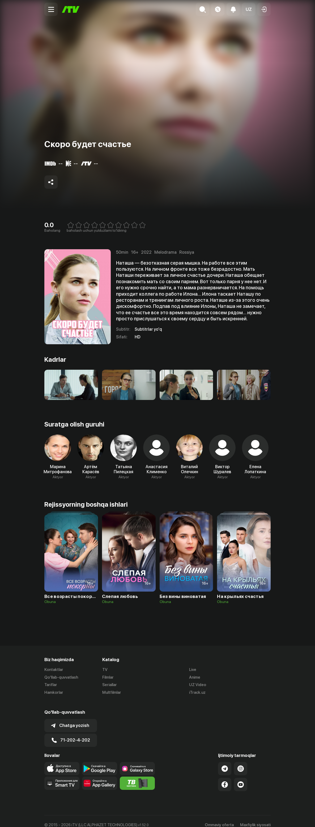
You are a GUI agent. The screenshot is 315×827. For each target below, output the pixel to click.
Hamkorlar (53, 692)
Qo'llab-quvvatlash (61, 677)
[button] (248, 9)
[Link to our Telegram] (224, 761)
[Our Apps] (61, 775)
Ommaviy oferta (219, 817)
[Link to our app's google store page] (99, 761)
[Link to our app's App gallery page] (99, 775)
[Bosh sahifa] (70, 9)
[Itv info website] (137, 775)
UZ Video (197, 685)
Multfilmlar (111, 692)
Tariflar (50, 685)
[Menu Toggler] (51, 9)
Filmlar (108, 677)
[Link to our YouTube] (240, 776)
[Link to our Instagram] (240, 761)
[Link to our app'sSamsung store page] (137, 761)
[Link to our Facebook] (224, 776)
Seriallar (109, 685)
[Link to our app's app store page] (61, 761)
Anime (194, 677)
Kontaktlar (53, 669)
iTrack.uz (197, 692)
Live (192, 669)
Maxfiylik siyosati (255, 817)
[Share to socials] (51, 182)
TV (105, 669)
